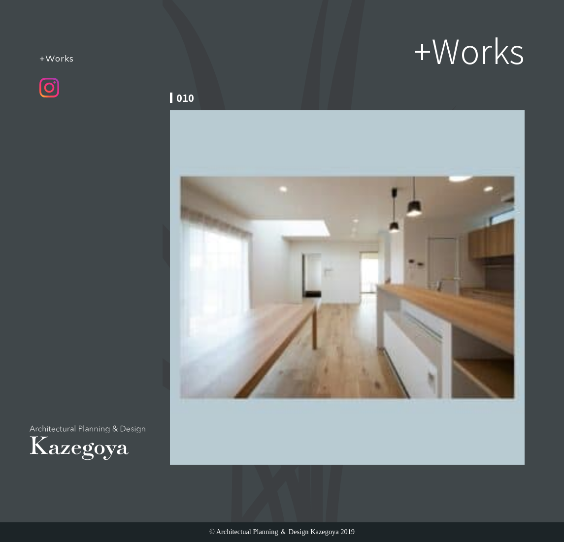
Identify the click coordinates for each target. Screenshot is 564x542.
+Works (56, 58)
